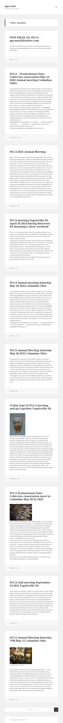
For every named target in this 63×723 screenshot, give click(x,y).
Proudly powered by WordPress (18, 719)
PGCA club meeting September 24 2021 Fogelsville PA (30, 584)
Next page (56, 710)
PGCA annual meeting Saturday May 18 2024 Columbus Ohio (30, 284)
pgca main (10, 6)
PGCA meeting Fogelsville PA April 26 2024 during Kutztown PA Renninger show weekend (30, 223)
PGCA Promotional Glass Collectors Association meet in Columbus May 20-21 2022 (30, 496)
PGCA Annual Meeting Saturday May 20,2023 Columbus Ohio (31, 352)
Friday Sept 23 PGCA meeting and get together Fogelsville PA (30, 407)
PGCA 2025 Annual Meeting (28, 151)
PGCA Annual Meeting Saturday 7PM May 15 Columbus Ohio (31, 639)
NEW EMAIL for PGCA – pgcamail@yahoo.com (25, 39)
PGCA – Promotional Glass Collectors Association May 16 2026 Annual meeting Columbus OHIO (31, 78)
